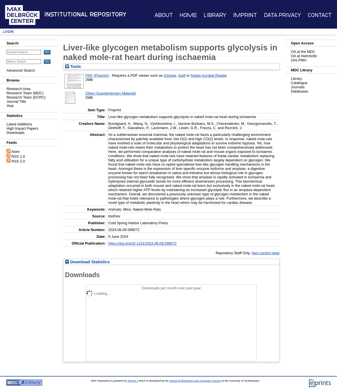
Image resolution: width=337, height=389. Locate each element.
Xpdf (181, 75)
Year (10, 106)
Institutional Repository (85, 14)
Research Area (19, 89)
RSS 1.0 (18, 156)
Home (188, 15)
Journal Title (16, 101)
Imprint (245, 15)
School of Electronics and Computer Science (195, 380)
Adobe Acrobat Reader (208, 75)
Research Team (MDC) (25, 93)
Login (8, 31)
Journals (297, 87)
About (163, 15)
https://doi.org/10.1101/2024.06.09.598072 (142, 243)
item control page (266, 253)
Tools (73, 66)
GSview (170, 75)
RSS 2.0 (18, 161)
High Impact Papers (22, 128)
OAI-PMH (298, 60)
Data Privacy (282, 15)
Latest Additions (19, 124)
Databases (299, 91)
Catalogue (299, 83)
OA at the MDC (303, 52)
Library (215, 15)
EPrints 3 (133, 380)
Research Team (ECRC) (26, 97)
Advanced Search (21, 70)
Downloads (15, 133)
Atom (15, 151)
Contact (320, 15)
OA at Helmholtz (304, 56)
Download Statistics (87, 262)
